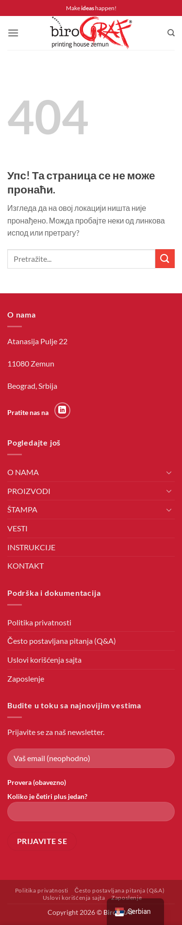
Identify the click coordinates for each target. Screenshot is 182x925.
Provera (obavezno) (36, 782)
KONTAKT (25, 565)
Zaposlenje (25, 678)
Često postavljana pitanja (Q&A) (61, 640)
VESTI (17, 528)
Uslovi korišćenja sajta (44, 659)
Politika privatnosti (39, 622)
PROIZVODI (28, 490)
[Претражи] (171, 33)
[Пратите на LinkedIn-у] (62, 410)
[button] (13, 33)
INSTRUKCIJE (31, 547)
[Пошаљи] (165, 258)
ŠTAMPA (22, 509)
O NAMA (23, 472)
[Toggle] (169, 472)
